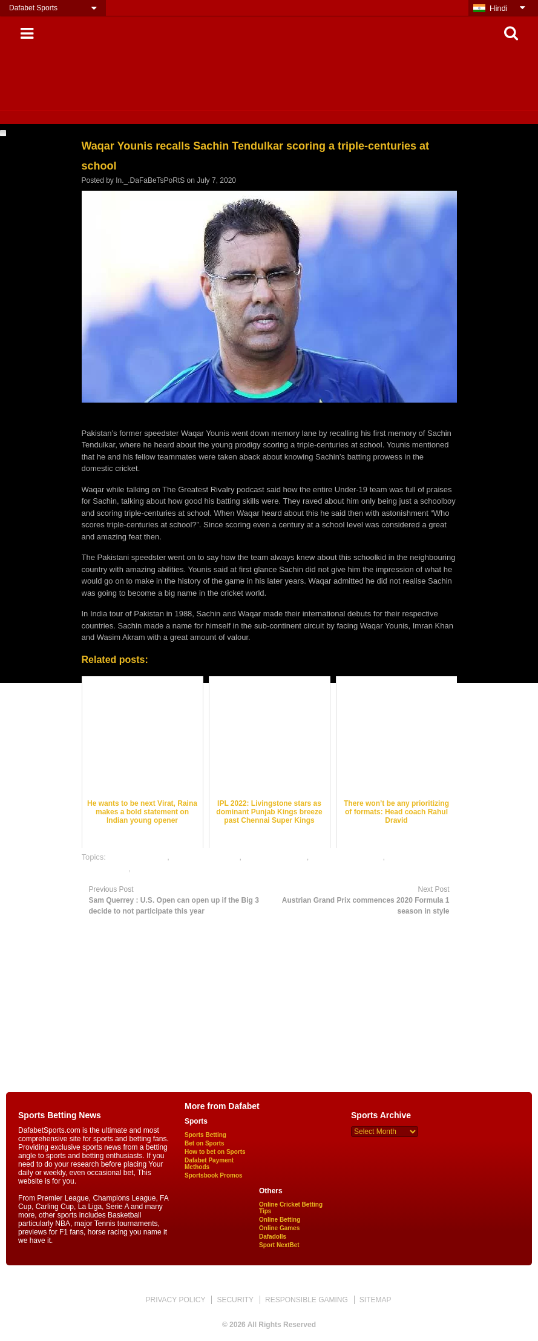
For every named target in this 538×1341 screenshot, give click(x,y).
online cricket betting (347, 857)
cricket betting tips (275, 857)
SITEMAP (375, 1300)
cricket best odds (138, 857)
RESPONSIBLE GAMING (306, 1300)
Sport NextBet (279, 1245)
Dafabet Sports (33, 8)
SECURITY (235, 1300)
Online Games (279, 1228)
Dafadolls (272, 1236)
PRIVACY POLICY (175, 1300)
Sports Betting (205, 1135)
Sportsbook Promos (214, 1175)
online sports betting (168, 868)
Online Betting (279, 1219)
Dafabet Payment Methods (209, 1163)
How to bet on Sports (215, 1151)
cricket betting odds (205, 857)
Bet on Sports (205, 1143)
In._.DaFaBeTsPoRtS (150, 180)
